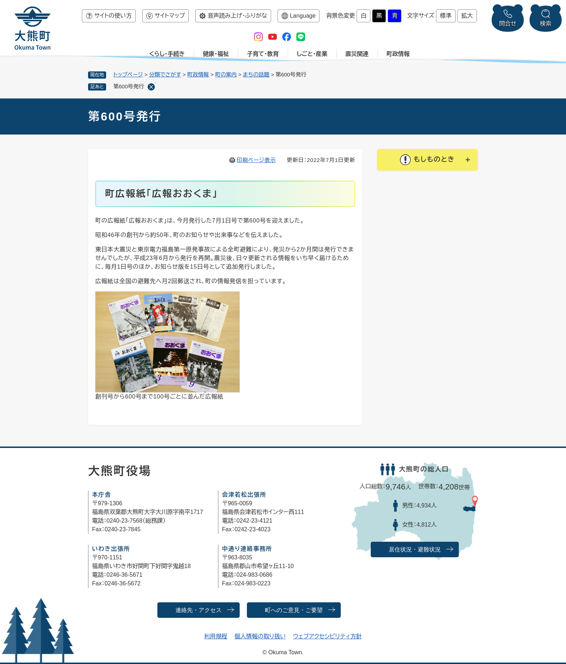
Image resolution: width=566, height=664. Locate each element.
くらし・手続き (167, 54)
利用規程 (215, 636)
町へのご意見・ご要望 (294, 610)
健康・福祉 (216, 54)
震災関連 (357, 54)
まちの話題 (256, 74)
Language (302, 16)
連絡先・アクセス (198, 610)
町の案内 (226, 74)
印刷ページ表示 (256, 160)
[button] (427, 160)
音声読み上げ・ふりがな (237, 16)
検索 (546, 24)
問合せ (508, 24)
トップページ (128, 74)
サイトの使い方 (113, 16)
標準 (446, 16)
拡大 (467, 16)
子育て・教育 (263, 54)
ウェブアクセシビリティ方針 (327, 636)
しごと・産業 (312, 54)
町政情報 (398, 54)
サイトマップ (169, 16)
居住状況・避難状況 (415, 549)
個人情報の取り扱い (260, 636)
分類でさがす (165, 74)
